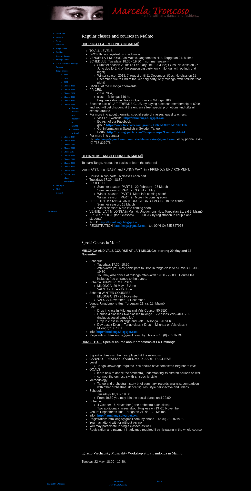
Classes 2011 (69, 159)
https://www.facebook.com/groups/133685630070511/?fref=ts (146, 125)
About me (60, 33)
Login (159, 481)
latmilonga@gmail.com (110, 139)
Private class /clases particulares (69, 178)
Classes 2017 (69, 137)
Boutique (60, 185)
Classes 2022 (69, 89)
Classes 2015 (69, 144)
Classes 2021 (69, 93)
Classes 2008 (69, 163)
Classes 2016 (69, 140)
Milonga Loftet (62, 60)
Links (58, 189)
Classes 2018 (69, 104)
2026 (66, 74)
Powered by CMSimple (56, 484)
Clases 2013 (69, 152)
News (58, 41)
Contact (59, 193)
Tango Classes (62, 71)
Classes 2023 (69, 86)
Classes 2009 (69, 167)
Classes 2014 (69, 148)
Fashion (59, 52)
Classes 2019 (69, 101)
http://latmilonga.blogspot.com (144, 118)
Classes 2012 (69, 155)
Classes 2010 (69, 170)
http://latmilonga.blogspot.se (118, 222)
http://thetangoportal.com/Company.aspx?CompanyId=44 (146, 132)
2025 (66, 78)
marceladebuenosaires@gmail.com (151, 139)
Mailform (52, 211)
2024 (66, 82)
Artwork (60, 45)
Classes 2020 (69, 97)
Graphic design (63, 56)
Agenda (59, 37)
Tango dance (61, 48)
